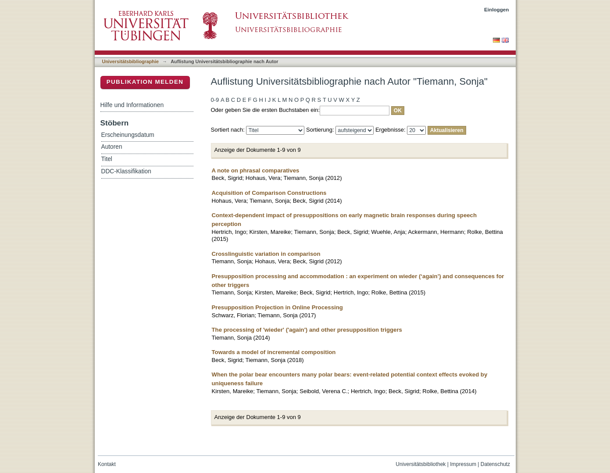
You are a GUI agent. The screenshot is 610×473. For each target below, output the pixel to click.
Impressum (463, 464)
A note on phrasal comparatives (256, 170)
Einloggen (496, 9)
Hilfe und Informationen (132, 104)
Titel (106, 159)
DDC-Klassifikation (126, 171)
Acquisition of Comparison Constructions (269, 193)
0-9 (215, 100)
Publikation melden (145, 82)
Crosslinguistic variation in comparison (266, 254)
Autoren (111, 146)
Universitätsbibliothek (421, 464)
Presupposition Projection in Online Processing (277, 307)
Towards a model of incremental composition (274, 352)
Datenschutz (495, 464)
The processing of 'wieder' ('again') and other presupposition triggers (307, 329)
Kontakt (107, 464)
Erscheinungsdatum (127, 135)
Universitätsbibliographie (130, 61)
